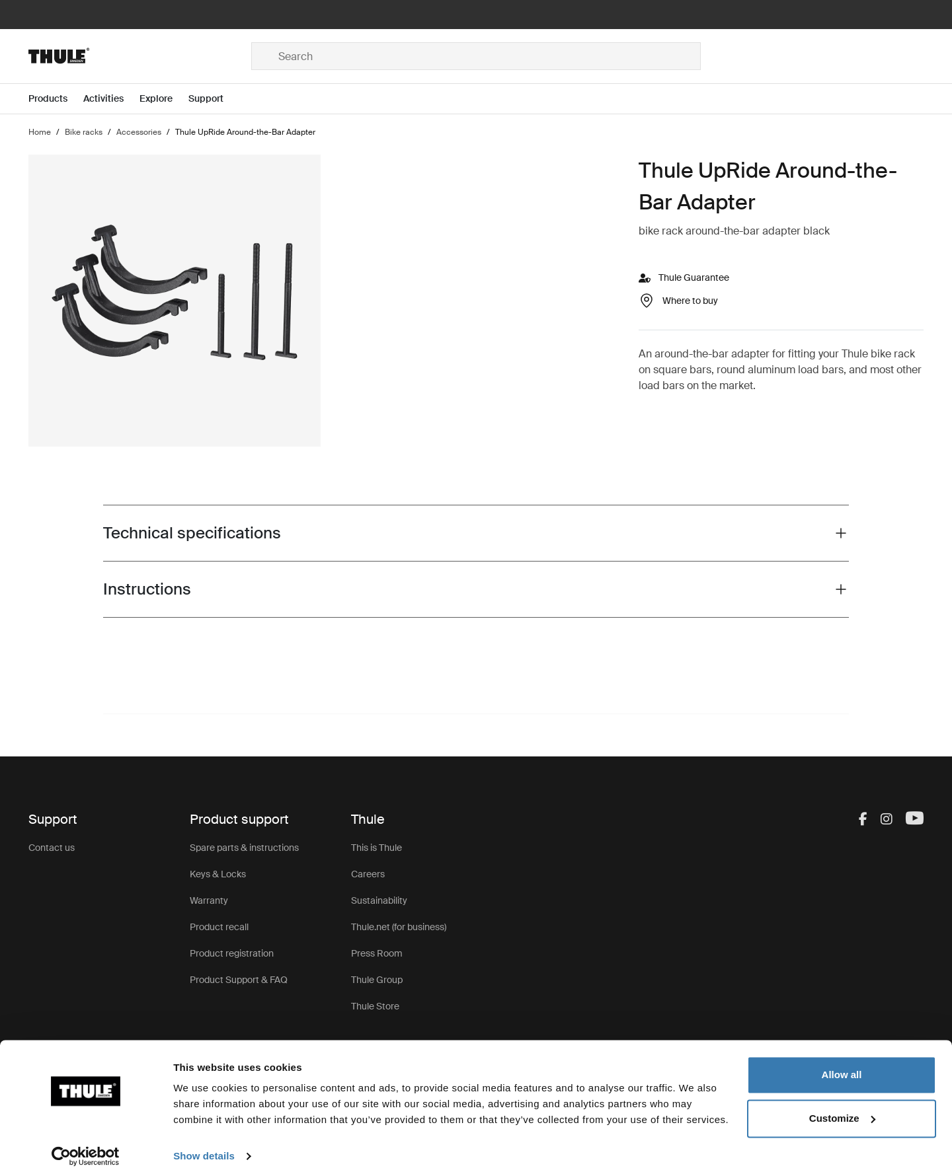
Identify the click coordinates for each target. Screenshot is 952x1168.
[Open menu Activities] (111, 99)
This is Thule (376, 848)
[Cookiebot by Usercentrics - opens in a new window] (85, 1142)
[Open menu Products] (55, 99)
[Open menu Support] (213, 99)
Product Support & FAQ (239, 980)
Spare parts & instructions (244, 848)
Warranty (209, 900)
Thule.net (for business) (398, 927)
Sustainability (379, 900)
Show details (204, 1142)
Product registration (232, 953)
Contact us (51, 848)
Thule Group (377, 980)
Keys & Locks (218, 874)
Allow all (842, 1060)
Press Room (377, 953)
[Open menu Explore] (163, 99)
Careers (368, 874)
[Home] (139, 56)
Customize (842, 1103)
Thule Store (375, 1006)
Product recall (219, 927)
